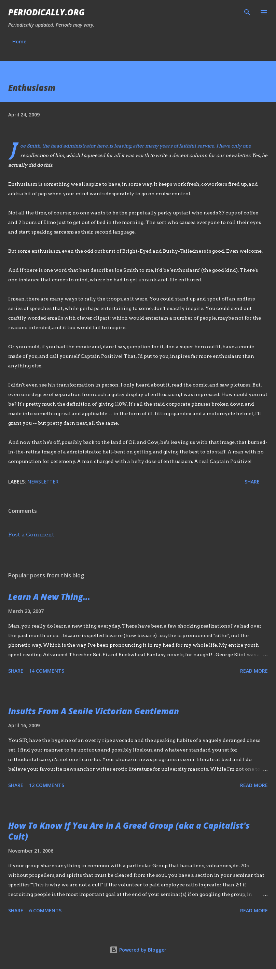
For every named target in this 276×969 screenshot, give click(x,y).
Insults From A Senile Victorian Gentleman (93, 711)
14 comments (46, 671)
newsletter (42, 481)
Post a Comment (31, 534)
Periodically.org (46, 12)
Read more (254, 671)
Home (19, 41)
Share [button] (252, 481)
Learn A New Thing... (49, 596)
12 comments (46, 785)
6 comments (45, 910)
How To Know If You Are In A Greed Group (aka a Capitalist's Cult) (129, 831)
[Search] (247, 12)
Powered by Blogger (138, 949)
